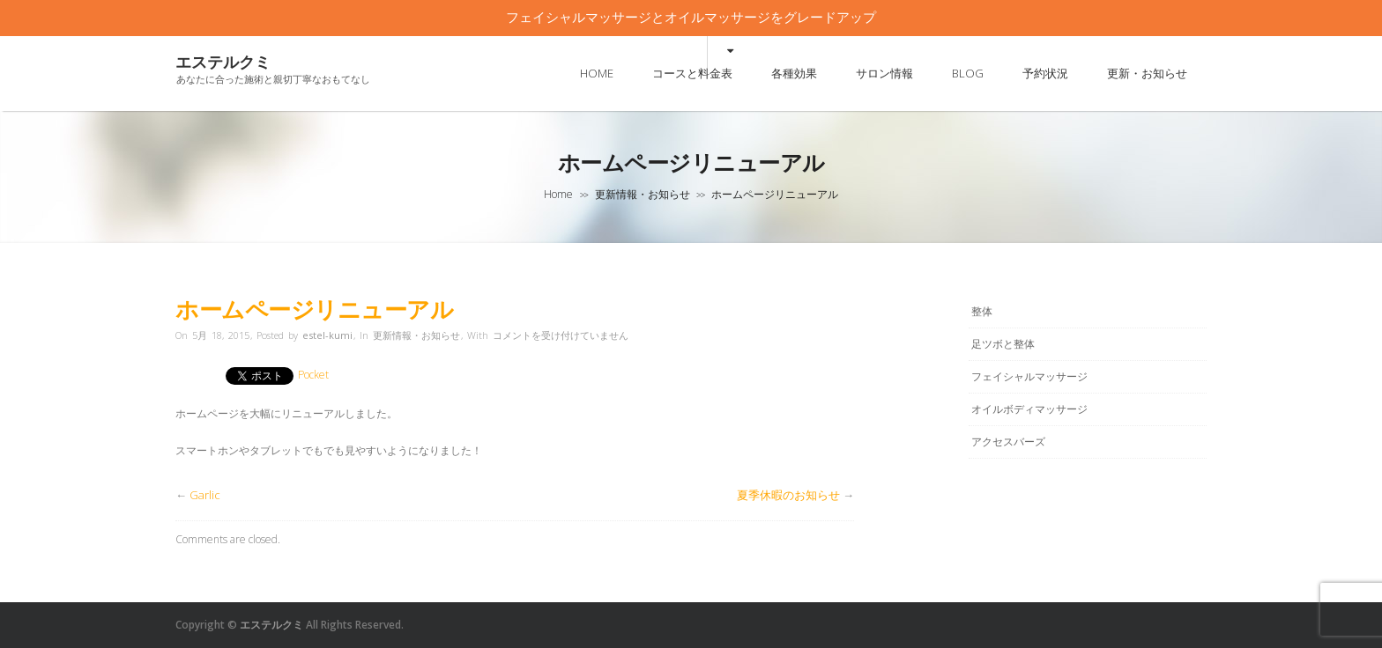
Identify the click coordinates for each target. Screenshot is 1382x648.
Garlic (204, 495)
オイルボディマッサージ (1029, 408)
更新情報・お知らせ (642, 194)
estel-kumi (327, 335)
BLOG (968, 73)
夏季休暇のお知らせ (788, 495)
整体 (981, 311)
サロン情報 (884, 73)
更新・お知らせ (1147, 73)
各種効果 (794, 73)
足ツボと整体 (1003, 343)
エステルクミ (223, 62)
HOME (596, 73)
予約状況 (1045, 73)
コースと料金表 (692, 73)
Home (558, 194)
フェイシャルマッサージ (1029, 376)
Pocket (313, 374)
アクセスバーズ (1008, 441)
